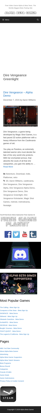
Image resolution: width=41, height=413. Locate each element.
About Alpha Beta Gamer (9, 351)
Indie (28, 174)
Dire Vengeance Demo (13, 191)
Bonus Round (5, 366)
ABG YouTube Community (9, 348)
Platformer (7, 177)
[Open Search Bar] (38, 20)
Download (20, 174)
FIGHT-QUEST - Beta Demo (10, 331)
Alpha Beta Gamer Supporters (11, 357)
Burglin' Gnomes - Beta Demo (11, 328)
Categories (4, 369)
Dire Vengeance (10, 184)
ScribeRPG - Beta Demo (9, 322)
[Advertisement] (20, 46)
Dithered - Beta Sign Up (8, 316)
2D (7, 181)
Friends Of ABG (5, 372)
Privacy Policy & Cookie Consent (12, 381)
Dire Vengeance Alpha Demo (22, 188)
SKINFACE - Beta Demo (9, 313)
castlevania (28, 181)
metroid (14, 202)
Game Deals (4, 375)
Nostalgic (7, 205)
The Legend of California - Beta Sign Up (14, 334)
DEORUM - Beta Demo (8, 325)
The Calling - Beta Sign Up (9, 307)
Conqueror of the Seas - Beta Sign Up (14, 310)
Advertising (4, 354)
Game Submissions (7, 378)
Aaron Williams (16, 181)
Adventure (10, 174)
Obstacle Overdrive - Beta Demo (12, 319)
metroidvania (24, 202)
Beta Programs (5, 363)
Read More (8, 167)
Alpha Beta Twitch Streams (10, 360)
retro (15, 177)
